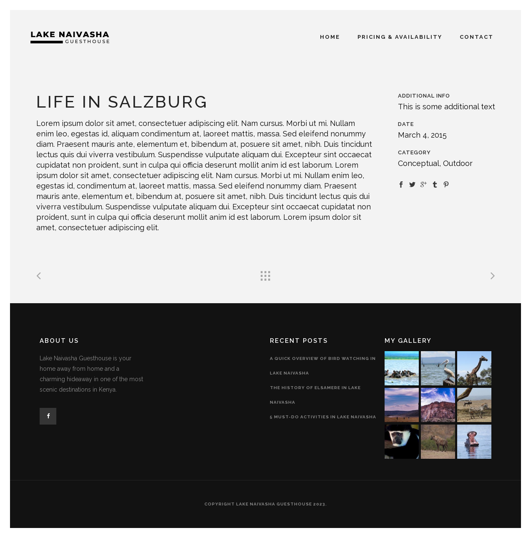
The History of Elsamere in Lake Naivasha (315, 395)
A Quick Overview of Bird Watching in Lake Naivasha (323, 365)
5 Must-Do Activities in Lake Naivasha (323, 417)
